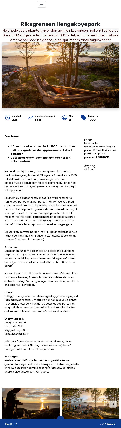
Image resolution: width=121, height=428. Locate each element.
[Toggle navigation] (41, 4)
